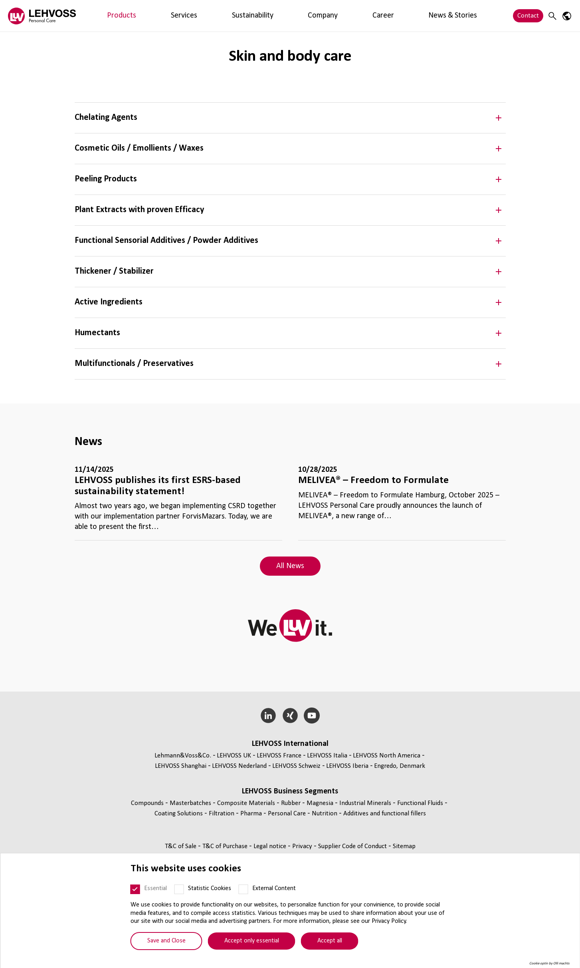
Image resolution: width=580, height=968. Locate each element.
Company (217, 15)
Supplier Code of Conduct (353, 846)
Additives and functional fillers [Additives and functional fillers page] (384, 813)
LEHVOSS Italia (327, 755)
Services (138, 15)
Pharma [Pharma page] (251, 813)
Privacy (303, 846)
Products (106, 15)
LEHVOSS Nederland (239, 766)
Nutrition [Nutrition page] (325, 813)
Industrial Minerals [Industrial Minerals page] (366, 803)
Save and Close (166, 941)
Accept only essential (251, 941)
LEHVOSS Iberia (347, 766)
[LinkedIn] (268, 716)
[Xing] (290, 716)
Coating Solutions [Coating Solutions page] (179, 813)
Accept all (329, 941)
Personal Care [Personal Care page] (287, 813)
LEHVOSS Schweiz (296, 766)
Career (248, 15)
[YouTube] (312, 716)
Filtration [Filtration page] (222, 813)
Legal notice (270, 846)
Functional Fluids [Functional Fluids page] (421, 803)
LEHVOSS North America (386, 755)
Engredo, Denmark (399, 766)
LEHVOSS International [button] (290, 744)
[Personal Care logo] (42, 16)
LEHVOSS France (279, 755)
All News (290, 566)
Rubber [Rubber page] (291, 803)
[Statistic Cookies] (179, 889)
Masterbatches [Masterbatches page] (191, 803)
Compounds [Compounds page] (148, 803)
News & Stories (287, 15)
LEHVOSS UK (234, 755)
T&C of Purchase (225, 846)
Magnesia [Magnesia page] (321, 803)
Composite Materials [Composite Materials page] (247, 803)
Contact (528, 15)
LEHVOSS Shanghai (180, 766)
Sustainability (176, 15)
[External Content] (243, 889)
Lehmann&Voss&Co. (182, 755)
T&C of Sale (181, 846)
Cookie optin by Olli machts (549, 963)
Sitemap (404, 846)
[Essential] (135, 889)
